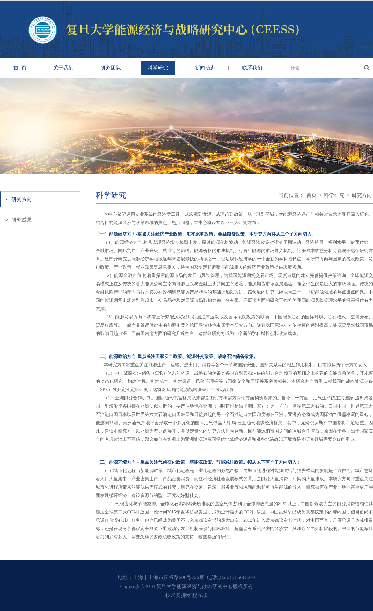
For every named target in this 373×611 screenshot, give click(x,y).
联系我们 (252, 67)
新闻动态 (205, 67)
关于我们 (63, 67)
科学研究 (158, 67)
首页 (311, 195)
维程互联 (197, 595)
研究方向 (21, 199)
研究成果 (21, 219)
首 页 (19, 67)
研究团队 (110, 67)
